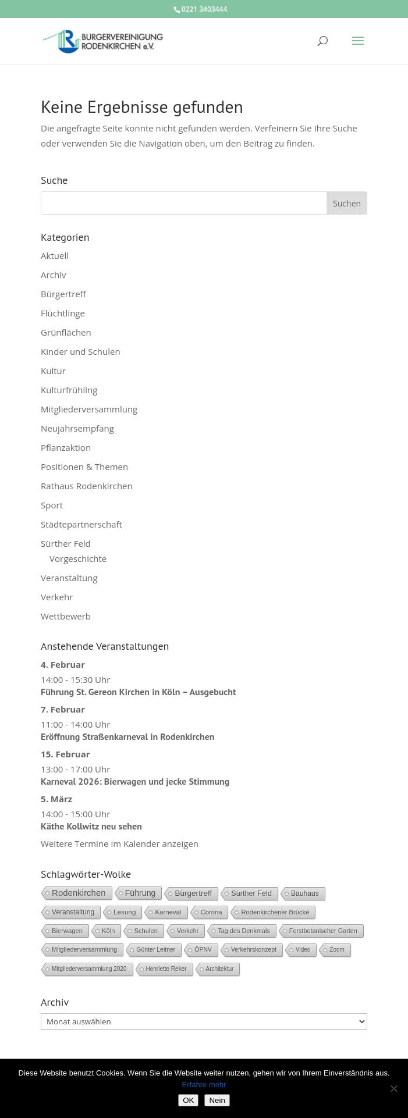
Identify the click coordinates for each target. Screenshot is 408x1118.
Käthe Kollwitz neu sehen (91, 826)
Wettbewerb (66, 616)
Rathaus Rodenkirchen (87, 486)
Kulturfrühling (69, 390)
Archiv (53, 274)
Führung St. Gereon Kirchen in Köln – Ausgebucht (138, 691)
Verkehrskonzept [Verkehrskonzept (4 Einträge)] (253, 949)
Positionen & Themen (84, 466)
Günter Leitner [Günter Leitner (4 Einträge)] (155, 949)
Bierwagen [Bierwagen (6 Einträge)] (67, 930)
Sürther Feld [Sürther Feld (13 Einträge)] (251, 893)
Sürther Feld (66, 543)
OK (188, 1100)
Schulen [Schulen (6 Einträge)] (146, 930)
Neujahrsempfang (77, 428)
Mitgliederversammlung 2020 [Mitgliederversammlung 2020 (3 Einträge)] (89, 969)
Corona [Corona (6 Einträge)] (211, 912)
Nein (217, 1100)
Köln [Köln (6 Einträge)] (108, 930)
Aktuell (55, 255)
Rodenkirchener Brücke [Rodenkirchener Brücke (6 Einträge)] (275, 912)
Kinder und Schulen (80, 351)
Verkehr (57, 597)
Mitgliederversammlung (89, 409)
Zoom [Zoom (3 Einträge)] (337, 949)
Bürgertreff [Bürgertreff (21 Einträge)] (193, 893)
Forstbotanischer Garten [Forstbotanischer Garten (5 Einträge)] (323, 930)
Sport (52, 505)
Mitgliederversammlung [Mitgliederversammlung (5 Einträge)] (84, 949)
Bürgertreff (63, 294)
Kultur (53, 370)
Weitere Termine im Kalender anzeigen (119, 843)
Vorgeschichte (78, 558)
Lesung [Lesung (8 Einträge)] (124, 912)
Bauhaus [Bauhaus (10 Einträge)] (305, 893)
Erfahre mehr (204, 1084)
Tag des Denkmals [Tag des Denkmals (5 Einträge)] (243, 930)
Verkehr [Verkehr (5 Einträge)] (187, 930)
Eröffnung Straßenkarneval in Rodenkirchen (127, 736)
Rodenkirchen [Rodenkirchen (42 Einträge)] (79, 893)
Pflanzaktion (66, 447)
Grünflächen (66, 332)
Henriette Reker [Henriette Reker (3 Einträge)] (166, 969)
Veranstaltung (69, 577)
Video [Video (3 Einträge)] (303, 949)
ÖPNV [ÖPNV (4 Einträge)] (203, 949)
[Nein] (393, 1088)
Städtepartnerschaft (81, 524)
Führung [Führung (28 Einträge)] (140, 893)
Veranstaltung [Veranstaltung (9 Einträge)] (73, 912)
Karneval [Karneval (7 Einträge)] (168, 912)
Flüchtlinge (63, 313)
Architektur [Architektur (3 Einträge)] (220, 969)
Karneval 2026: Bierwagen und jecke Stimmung (135, 781)
